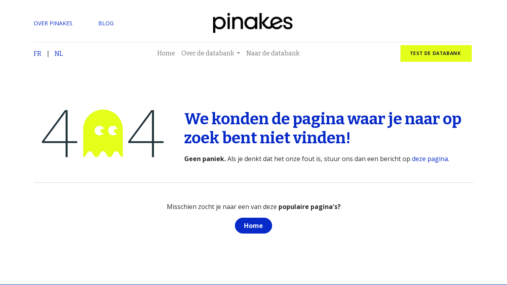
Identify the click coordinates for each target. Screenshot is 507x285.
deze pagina (430, 158)
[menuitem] (166, 53)
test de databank (436, 53)
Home (253, 225)
